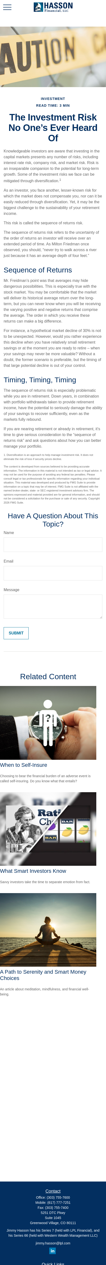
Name (9, 533)
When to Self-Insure (23, 765)
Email (8, 561)
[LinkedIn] (52, 1251)
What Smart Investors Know (33, 871)
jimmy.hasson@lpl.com (53, 1243)
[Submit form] (16, 633)
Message (11, 590)
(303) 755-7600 (58, 1197)
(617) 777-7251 (59, 1203)
